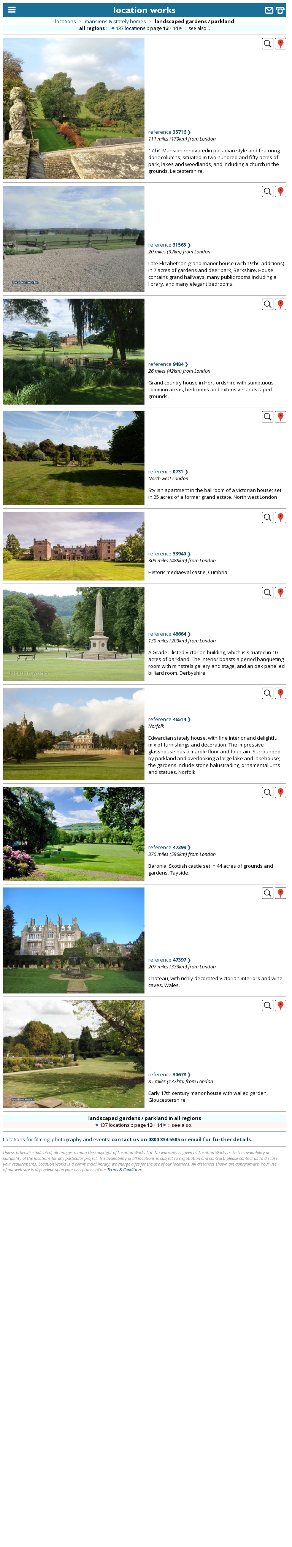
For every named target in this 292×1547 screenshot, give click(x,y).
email (195, 1139)
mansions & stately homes (115, 21)
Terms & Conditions (125, 1169)
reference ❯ (169, 131)
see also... (199, 28)
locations (65, 21)
